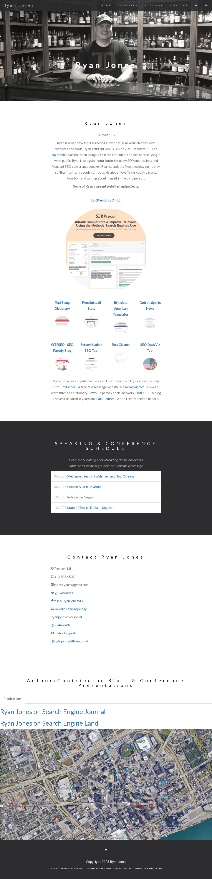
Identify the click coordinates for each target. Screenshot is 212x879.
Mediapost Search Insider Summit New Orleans (100, 476)
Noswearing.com (132, 387)
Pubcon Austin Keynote (84, 487)
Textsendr (68, 387)
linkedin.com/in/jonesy (69, 609)
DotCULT (142, 393)
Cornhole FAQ (124, 381)
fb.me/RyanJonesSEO (67, 601)
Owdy (93, 393)
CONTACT (179, 5)
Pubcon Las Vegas (80, 497)
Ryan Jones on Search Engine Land (49, 723)
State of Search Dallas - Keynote (90, 508)
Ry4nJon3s (60, 625)
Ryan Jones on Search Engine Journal (53, 711)
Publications (12, 699)
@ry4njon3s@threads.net (69, 641)
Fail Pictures (105, 399)
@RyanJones (62, 593)
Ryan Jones (18, 5)
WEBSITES (128, 5)
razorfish (58, 155)
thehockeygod (63, 633)
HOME (106, 5)
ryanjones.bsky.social (66, 617)
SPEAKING (154, 5)
